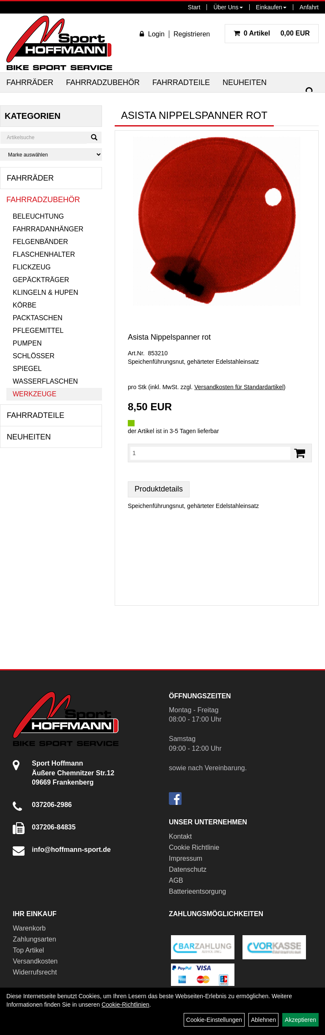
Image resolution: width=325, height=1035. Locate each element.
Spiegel (27, 368)
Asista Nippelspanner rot (169, 337)
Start (194, 7)
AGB (176, 880)
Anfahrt (309, 7)
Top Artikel (28, 950)
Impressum (185, 858)
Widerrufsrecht (35, 972)
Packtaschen (38, 317)
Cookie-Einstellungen (214, 1019)
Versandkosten (35, 961)
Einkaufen (271, 7)
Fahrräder (29, 82)
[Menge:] (210, 453)
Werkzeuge (34, 394)
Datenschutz (188, 869)
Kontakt (180, 836)
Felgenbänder (40, 241)
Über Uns (227, 7)
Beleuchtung (38, 216)
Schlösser (34, 356)
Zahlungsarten (34, 939)
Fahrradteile (181, 82)
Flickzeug (32, 267)
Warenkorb (29, 928)
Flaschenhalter (44, 254)
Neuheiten (245, 82)
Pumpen (27, 343)
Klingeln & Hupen (45, 292)
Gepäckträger (41, 279)
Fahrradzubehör (103, 82)
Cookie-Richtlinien (125, 1004)
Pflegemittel (38, 330)
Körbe (24, 305)
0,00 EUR (272, 33)
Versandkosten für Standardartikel (239, 387)
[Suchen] (310, 91)
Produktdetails (159, 489)
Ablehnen (263, 1019)
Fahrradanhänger (48, 229)
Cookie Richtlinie (194, 847)
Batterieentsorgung (197, 891)
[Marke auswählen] (51, 154)
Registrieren (192, 34)
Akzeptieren (300, 1019)
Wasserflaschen (45, 381)
